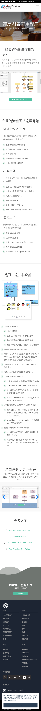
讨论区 (24, 622)
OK (20, 705)
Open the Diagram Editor (20, 99)
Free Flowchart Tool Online (19, 549)
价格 (4, 639)
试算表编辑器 (7, 635)
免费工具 (25, 635)
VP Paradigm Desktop (26, 1)
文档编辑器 (7, 629)
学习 (23, 625)
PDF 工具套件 (7, 615)
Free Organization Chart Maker (19, 543)
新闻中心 (6, 653)
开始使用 (20, 594)
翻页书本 (6, 618)
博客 (23, 629)
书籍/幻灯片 (26, 615)
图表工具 (6, 622)
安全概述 (25, 663)
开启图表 (21, 504)
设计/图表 (25, 618)
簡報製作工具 (7, 632)
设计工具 (6, 625)
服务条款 (25, 649)
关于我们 (6, 649)
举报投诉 (25, 666)
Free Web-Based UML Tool (19, 530)
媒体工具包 (7, 656)
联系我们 (6, 660)
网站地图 (25, 639)
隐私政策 (25, 656)
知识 (23, 632)
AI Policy (25, 653)
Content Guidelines (29, 660)
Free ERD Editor (19, 536)
